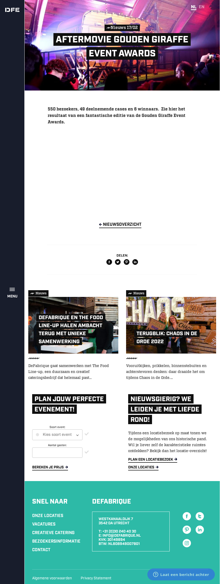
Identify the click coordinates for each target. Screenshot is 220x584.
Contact (41, 550)
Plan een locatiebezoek (150, 459)
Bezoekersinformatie (56, 541)
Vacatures (44, 524)
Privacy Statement (96, 578)
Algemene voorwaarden (52, 578)
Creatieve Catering (53, 533)
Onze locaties (141, 467)
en (201, 7)
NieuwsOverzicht (122, 224)
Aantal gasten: (57, 445)
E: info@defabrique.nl (120, 535)
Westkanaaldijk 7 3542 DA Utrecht (116, 521)
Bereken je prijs (48, 467)
